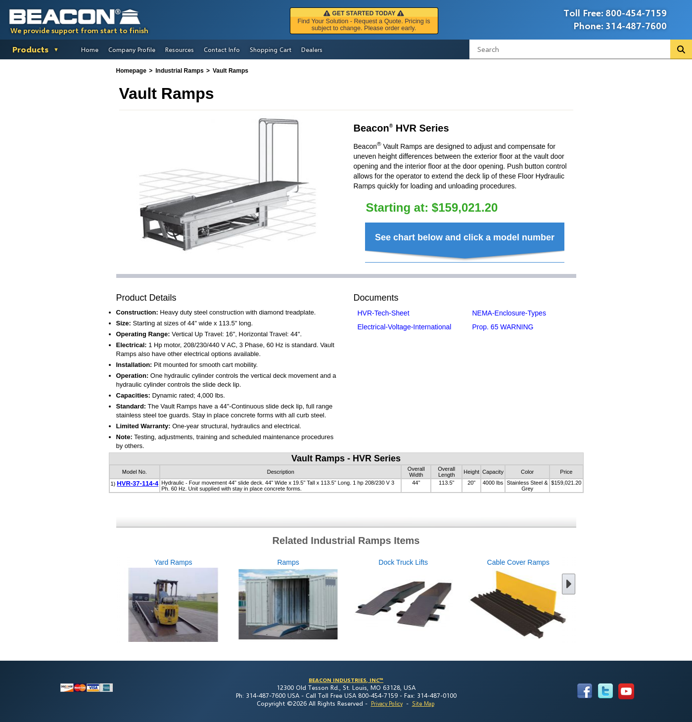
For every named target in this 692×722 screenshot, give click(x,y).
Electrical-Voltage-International (405, 327)
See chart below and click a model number (464, 237)
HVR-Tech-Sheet (384, 313)
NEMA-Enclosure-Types (509, 313)
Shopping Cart (270, 49)
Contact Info (222, 49)
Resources (179, 49)
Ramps (235, 600)
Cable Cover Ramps (465, 600)
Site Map (423, 703)
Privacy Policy (387, 703)
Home (89, 49)
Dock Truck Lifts (351, 600)
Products (30, 49)
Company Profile (131, 49)
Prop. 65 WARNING (503, 327)
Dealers (312, 49)
